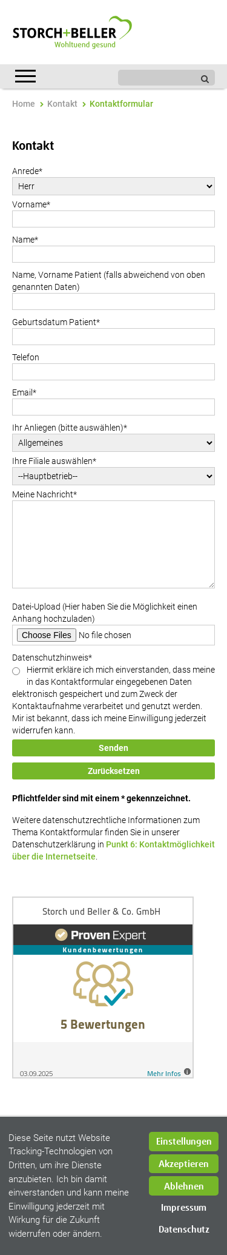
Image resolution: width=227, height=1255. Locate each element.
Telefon (25, 357)
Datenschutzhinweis (52, 657)
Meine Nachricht (44, 494)
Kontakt (62, 104)
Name (25, 239)
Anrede (27, 171)
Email (24, 392)
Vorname (31, 204)
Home (23, 104)
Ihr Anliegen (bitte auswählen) (69, 427)
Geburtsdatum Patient (56, 322)
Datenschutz (184, 1229)
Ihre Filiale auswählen (54, 461)
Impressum (183, 1208)
